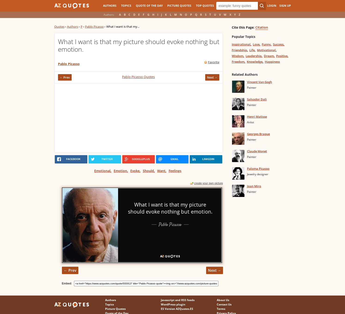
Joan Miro (254, 186)
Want (161, 171)
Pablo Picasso (94, 26)
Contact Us (224, 304)
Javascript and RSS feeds (178, 300)
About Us (223, 300)
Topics (126, 6)
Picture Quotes (179, 6)
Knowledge (255, 62)
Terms (221, 309)
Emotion (120, 171)
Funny (266, 44)
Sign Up (285, 6)
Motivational (266, 50)
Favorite (213, 62)
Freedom (238, 62)
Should (148, 171)
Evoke (135, 171)
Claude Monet (257, 151)
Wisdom (237, 56)
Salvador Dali (257, 99)
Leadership (254, 56)
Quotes (59, 26)
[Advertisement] (139, 118)
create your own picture (208, 183)
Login (271, 6)
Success (278, 44)
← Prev (65, 77)
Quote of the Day (149, 6)
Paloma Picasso (258, 168)
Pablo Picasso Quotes (138, 77)
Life (252, 50)
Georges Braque (258, 134)
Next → (212, 77)
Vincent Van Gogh (259, 82)
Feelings (175, 171)
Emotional (102, 171)
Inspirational (241, 44)
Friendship (239, 50)
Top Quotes (205, 6)
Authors (109, 6)
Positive (281, 56)
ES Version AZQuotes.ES (177, 309)
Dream (269, 56)
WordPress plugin (173, 304)
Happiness (272, 62)
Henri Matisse (257, 117)
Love (256, 44)
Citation (261, 27)
